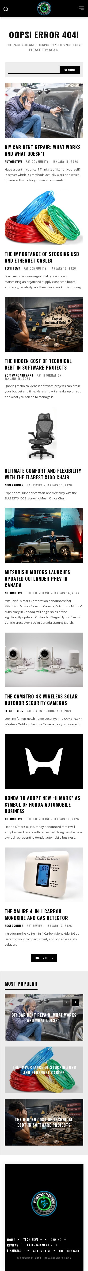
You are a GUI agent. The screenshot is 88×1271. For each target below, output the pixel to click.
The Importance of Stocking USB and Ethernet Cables (42, 257)
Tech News (12, 268)
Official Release (38, 593)
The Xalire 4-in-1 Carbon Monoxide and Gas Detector (36, 914)
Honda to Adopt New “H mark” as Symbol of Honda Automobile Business (42, 804)
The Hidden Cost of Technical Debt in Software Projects (38, 364)
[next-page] (75, 1002)
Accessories (14, 485)
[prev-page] (66, 1002)
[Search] (70, 70)
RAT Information (49, 375)
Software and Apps (19, 375)
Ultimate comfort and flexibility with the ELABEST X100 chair (43, 474)
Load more (44, 958)
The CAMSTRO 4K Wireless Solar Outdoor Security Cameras (41, 699)
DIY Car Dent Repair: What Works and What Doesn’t (43, 150)
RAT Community (37, 162)
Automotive (13, 161)
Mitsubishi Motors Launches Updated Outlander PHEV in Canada (37, 579)
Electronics (14, 710)
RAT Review (34, 485)
